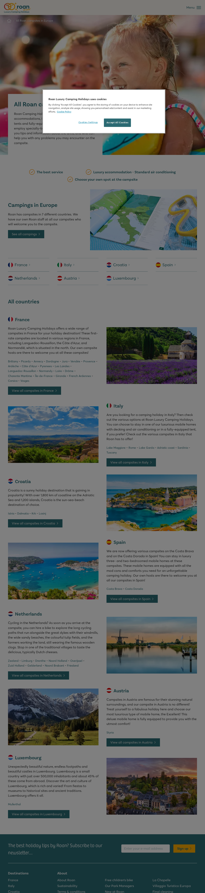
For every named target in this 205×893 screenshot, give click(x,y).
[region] (103, 111)
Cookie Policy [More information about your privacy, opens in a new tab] (64, 111)
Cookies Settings (88, 122)
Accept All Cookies (117, 122)
